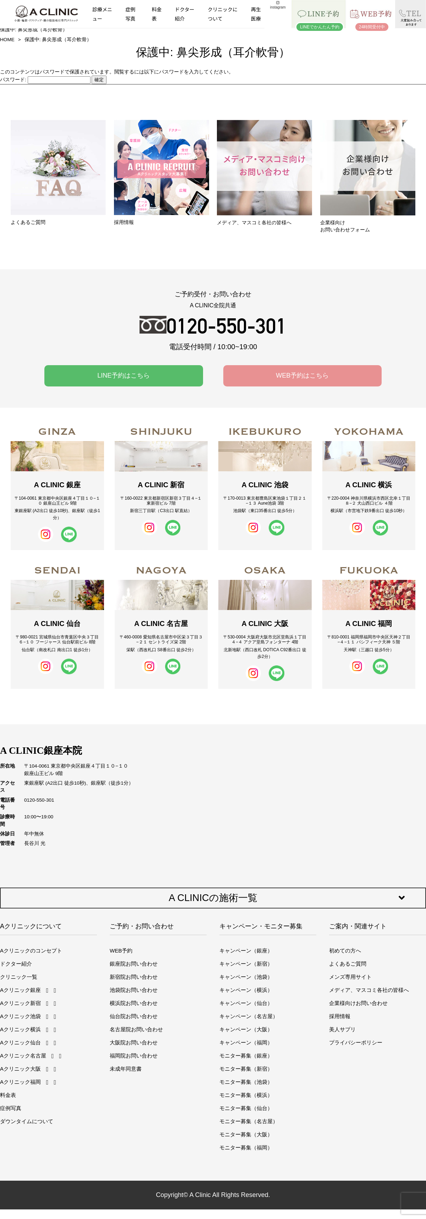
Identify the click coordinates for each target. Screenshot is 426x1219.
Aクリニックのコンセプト (31, 951)
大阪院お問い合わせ (134, 1042)
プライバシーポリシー (355, 1042)
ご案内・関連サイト (358, 926)
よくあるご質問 (347, 964)
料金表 (157, 14)
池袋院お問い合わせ (134, 990)
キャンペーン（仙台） (246, 1003)
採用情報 (339, 1016)
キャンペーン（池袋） (246, 977)
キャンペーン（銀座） (246, 951)
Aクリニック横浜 (20, 1029)
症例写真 (130, 14)
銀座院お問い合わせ (134, 964)
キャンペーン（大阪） (246, 1029)
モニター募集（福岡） (246, 1147)
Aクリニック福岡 (20, 1082)
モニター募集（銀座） (246, 1056)
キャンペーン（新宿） (246, 964)
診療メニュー (102, 14)
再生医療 (256, 14)
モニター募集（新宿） (246, 1069)
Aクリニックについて (31, 926)
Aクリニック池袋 (20, 1016)
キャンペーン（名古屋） (248, 1016)
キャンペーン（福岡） (246, 1042)
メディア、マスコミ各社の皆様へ (369, 990)
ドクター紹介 (184, 14)
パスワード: (45, 79)
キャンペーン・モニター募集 (260, 926)
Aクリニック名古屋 (23, 1056)
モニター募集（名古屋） (248, 1121)
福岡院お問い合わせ (134, 1056)
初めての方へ (345, 951)
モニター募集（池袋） (246, 1082)
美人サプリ (342, 1029)
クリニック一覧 (18, 977)
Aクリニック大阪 (20, 1069)
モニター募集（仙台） (246, 1108)
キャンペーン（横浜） (246, 990)
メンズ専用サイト (350, 977)
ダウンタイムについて (26, 1121)
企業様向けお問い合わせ (358, 1003)
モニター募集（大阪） (246, 1134)
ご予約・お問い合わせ (142, 926)
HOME (7, 39)
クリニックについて (222, 14)
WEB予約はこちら (302, 375)
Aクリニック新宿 (20, 1003)
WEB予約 (121, 951)
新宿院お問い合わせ (134, 977)
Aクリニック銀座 (20, 990)
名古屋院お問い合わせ (136, 1029)
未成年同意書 (126, 1069)
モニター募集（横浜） (246, 1095)
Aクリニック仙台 (20, 1042)
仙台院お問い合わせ (134, 1016)
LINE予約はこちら (123, 375)
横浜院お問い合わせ (134, 1003)
